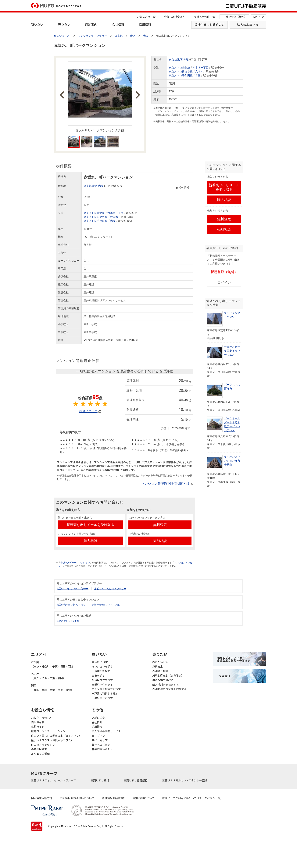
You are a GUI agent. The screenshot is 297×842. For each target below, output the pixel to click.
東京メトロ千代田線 (181, 75)
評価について (88, 411)
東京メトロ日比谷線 (181, 71)
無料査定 (157, 666)
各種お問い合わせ (102, 749)
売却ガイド (37, 726)
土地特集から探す (102, 698)
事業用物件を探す (102, 684)
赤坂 (186, 59)
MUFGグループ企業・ (233, 659)
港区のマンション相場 (68, 621)
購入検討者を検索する (165, 684)
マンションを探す (102, 666)
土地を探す (98, 675)
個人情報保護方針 (41, 798)
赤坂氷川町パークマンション (75, 562)
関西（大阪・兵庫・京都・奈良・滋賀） (52, 687)
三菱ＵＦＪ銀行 (100, 780)
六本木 (199, 71)
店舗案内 (91, 24)
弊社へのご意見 (101, 745)
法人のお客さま (247, 24)
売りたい (64, 24)
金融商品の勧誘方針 (114, 798)
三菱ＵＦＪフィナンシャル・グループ (54, 780)
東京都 (173, 59)
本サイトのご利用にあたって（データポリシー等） (192, 798)
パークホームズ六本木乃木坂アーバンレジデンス (232, 424)
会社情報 (118, 24)
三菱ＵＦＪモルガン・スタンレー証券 (185, 780)
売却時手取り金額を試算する (169, 689)
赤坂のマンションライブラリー (110, 588)
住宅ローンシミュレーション (48, 731)
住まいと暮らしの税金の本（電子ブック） (56, 736)
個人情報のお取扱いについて (77, 798)
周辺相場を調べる (163, 680)
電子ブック (98, 736)
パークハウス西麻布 (232, 386)
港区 (180, 59)
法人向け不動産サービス (106, 731)
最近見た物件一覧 (204, 17)
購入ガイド (37, 722)
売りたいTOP (160, 662)
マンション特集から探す (106, 689)
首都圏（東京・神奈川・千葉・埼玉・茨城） (53, 664)
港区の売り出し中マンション (71, 604)
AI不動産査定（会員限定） (168, 675)
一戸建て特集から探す (105, 693)
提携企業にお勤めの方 (209, 24)
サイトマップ (100, 740)
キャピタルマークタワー (232, 314)
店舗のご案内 (100, 718)
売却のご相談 (160, 671)
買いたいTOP (100, 662)
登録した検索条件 (174, 17)
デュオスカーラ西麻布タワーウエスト (232, 350)
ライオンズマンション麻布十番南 (232, 460)
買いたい (37, 24)
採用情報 (145, 24)
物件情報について (144, 798)
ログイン (258, 17)
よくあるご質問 (40, 754)
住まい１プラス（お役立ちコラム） (52, 740)
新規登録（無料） (236, 17)
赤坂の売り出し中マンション (106, 604)
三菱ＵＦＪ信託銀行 (136, 780)
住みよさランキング (43, 745)
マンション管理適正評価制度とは (165, 483)
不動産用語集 (39, 749)
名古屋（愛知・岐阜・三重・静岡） (48, 676)
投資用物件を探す (102, 680)
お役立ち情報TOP (41, 718)
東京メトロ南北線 (179, 67)
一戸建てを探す (101, 671)
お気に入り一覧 (146, 17)
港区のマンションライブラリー (72, 588)
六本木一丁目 (201, 67)
